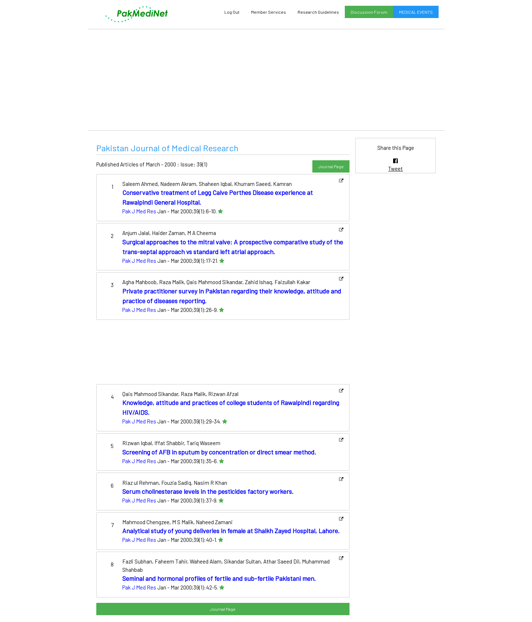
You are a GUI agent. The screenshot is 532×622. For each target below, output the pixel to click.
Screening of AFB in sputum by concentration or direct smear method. (219, 452)
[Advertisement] (266, 79)
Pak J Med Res (139, 211)
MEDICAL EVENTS (416, 11)
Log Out (231, 11)
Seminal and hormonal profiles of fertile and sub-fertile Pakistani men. (219, 578)
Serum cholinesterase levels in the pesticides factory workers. (208, 491)
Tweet (395, 168)
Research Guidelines (318, 11)
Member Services (268, 11)
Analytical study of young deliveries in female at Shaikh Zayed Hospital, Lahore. (231, 531)
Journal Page (331, 166)
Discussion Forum (369, 11)
